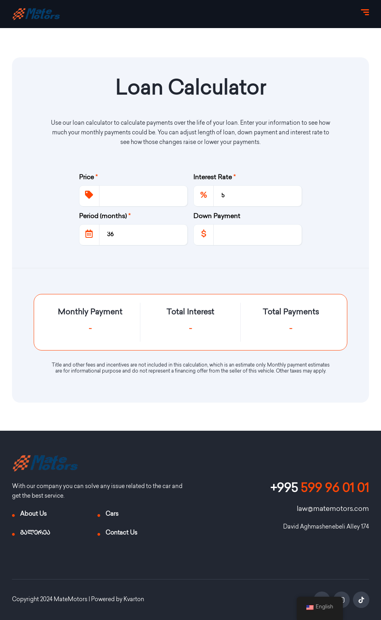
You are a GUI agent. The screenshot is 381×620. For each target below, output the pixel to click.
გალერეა (35, 533)
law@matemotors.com (333, 509)
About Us (33, 514)
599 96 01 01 (319, 489)
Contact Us (121, 533)
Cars (111, 514)
